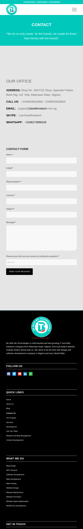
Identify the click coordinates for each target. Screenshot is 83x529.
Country (10, 195)
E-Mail (9, 168)
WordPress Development (16, 506)
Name (9, 155)
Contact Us (11, 413)
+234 (35, 122)
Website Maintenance (14, 492)
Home (8, 400)
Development (11, 427)
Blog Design (11, 466)
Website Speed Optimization (17, 501)
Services (9, 422)
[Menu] (73, 9)
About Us (9, 404)
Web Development (13, 479)
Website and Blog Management (18, 436)
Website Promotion (13, 497)
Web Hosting (11, 483)
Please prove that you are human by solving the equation (32, 256)
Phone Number (13, 182)
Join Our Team (12, 431)
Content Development (14, 440)
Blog (8, 408)
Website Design (12, 488)
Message (10, 222)
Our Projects (11, 418)
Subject (10, 209)
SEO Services (11, 470)
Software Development (15, 475)
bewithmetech (38, 108)
